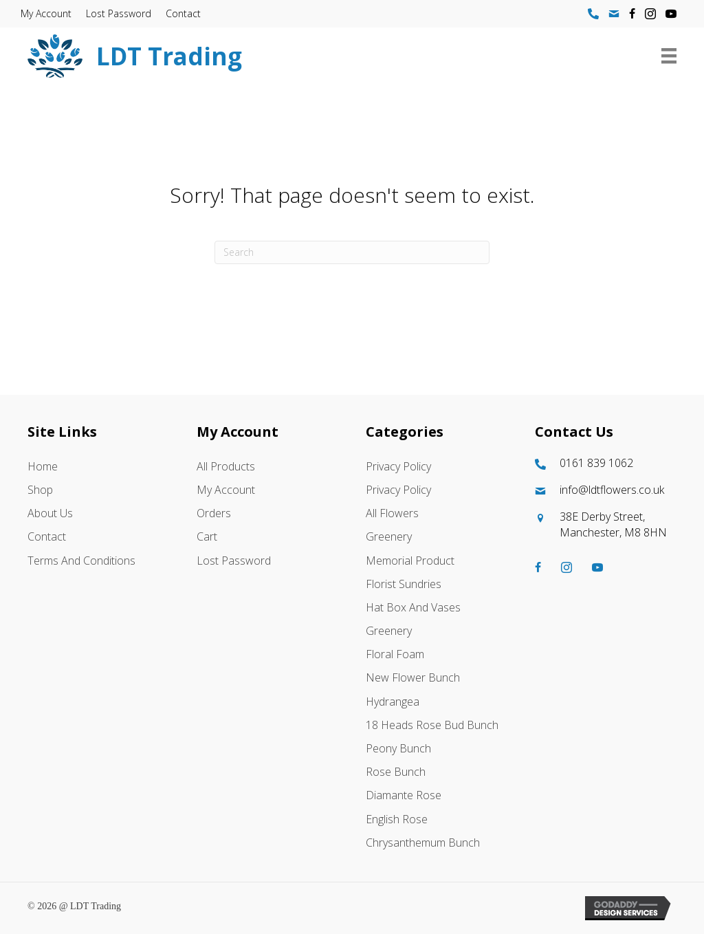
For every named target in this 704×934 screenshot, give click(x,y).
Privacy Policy (398, 466)
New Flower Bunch (413, 678)
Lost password (118, 13)
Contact (183, 13)
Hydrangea (392, 701)
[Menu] (669, 55)
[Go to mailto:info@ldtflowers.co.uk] (605, 490)
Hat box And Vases (413, 607)
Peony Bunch (398, 748)
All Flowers (392, 513)
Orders (214, 513)
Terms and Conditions (81, 560)
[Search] (352, 252)
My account (46, 13)
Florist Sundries (403, 583)
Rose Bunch (396, 771)
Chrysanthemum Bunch (423, 842)
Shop (40, 489)
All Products (226, 466)
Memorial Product (410, 560)
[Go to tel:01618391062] (605, 463)
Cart (207, 537)
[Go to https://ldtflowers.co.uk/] (306, 56)
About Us (50, 513)
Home (43, 466)
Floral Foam (395, 654)
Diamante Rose (403, 795)
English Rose (397, 819)
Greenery (389, 537)
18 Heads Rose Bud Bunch (432, 724)
